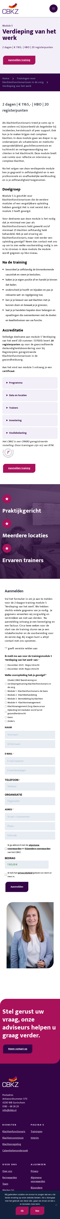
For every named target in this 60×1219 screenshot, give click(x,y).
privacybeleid (25, 873)
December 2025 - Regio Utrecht (23, 665)
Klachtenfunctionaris (13, 1131)
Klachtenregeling (11, 1144)
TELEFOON (12, 780)
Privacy (34, 1171)
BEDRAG (10, 858)
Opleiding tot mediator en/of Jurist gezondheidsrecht (25, 711)
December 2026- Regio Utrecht (23, 669)
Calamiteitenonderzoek (15, 1151)
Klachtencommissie (13, 1138)
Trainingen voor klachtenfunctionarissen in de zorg (23, 80)
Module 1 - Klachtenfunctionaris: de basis (28, 691)
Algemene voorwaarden (38, 1180)
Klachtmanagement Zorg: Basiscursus (26, 706)
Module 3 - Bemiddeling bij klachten (25, 699)
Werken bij (8, 1190)
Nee (37, 1210)
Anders (11, 721)
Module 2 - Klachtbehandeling (22, 695)
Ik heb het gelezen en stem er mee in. (30, 874)
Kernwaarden (9, 1178)
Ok (22, 1210)
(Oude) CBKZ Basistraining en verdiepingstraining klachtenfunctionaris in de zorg (29, 683)
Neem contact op (17, 1049)
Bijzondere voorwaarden (38, 1190)
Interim (35, 1138)
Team (5, 1184)
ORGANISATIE (13, 795)
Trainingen (36, 1131)
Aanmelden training (19, 60)
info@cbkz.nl (9, 1110)
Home (5, 78)
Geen (10, 717)
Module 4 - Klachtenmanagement (24, 703)
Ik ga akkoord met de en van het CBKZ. (29, 848)
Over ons (7, 1171)
